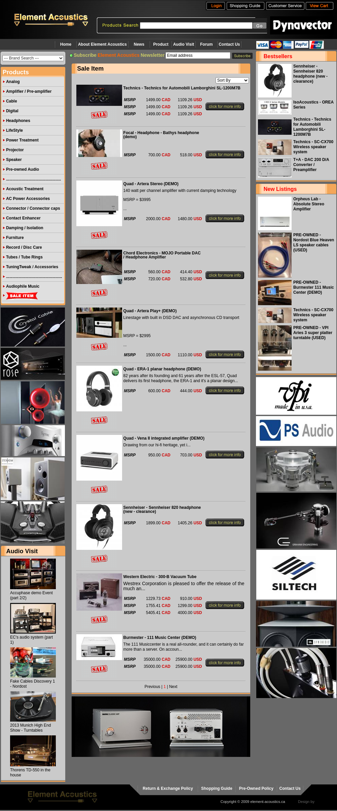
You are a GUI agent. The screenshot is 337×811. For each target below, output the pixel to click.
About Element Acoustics (102, 44)
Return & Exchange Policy (168, 788)
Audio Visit (183, 44)
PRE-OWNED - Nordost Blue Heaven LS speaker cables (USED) (313, 242)
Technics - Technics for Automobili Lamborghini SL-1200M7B (312, 127)
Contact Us (229, 44)
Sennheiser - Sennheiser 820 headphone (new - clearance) (310, 74)
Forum (206, 44)
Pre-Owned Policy (256, 788)
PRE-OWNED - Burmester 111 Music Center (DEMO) (313, 287)
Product (160, 44)
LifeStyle (14, 130)
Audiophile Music (22, 286)
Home (65, 44)
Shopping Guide (216, 788)
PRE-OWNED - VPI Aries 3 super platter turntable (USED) (312, 332)
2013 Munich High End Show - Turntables (30, 728)
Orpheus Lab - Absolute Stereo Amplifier (308, 204)
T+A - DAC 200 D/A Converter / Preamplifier (311, 164)
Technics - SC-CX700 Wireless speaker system (313, 146)
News (139, 44)
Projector (15, 150)
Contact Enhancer (23, 218)
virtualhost (323, 802)
